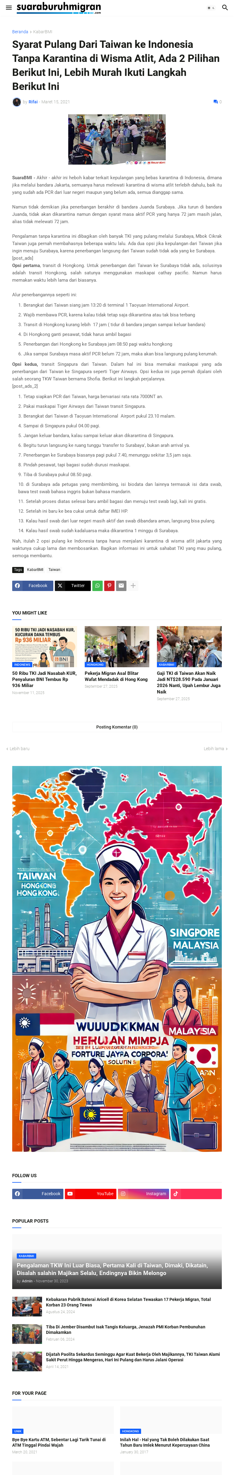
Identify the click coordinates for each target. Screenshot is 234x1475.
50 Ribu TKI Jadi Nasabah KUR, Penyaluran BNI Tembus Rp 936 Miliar (44, 680)
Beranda (20, 32)
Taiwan (54, 570)
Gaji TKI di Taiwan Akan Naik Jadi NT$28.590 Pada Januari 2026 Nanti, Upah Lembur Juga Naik (189, 683)
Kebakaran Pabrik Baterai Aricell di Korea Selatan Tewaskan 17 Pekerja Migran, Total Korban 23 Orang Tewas (128, 1302)
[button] (8, 8)
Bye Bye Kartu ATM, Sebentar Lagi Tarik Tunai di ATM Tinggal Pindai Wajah (59, 1442)
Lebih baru (20, 748)
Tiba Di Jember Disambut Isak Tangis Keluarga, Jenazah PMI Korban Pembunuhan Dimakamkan (125, 1329)
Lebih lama (214, 748)
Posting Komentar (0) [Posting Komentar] (117, 727)
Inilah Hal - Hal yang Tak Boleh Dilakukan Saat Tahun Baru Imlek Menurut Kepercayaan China (165, 1442)
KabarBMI (42, 32)
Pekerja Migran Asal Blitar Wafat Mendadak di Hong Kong (116, 676)
